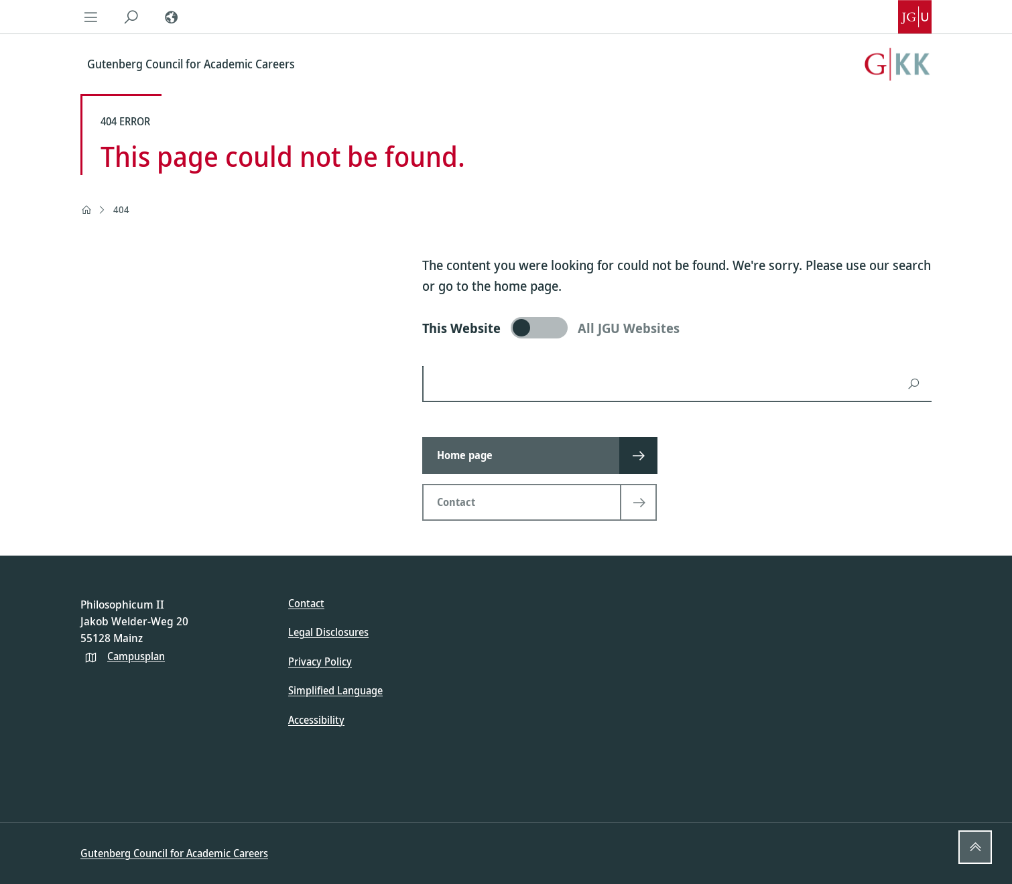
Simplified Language (335, 690)
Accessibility (316, 719)
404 (121, 209)
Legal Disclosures (328, 632)
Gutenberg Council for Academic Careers (174, 853)
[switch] (677, 327)
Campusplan (136, 656)
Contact (306, 603)
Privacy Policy (320, 661)
